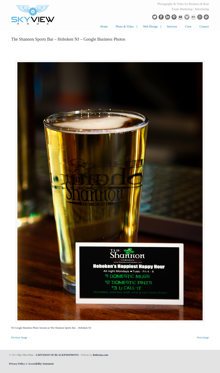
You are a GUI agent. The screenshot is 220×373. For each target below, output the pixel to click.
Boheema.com (100, 354)
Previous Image (19, 337)
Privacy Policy (17, 363)
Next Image (203, 337)
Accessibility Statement (41, 363)
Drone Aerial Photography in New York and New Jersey (33, 14)
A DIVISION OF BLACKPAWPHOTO (57, 354)
